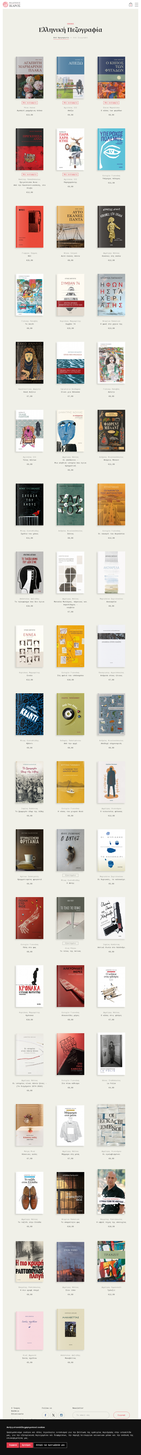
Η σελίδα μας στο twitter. (53, 1415)
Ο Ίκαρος (15, 1408)
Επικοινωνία (17, 1414)
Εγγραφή (121, 1415)
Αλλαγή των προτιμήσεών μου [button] (50, 1445)
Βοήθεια (15, 1411)
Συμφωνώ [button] (13, 1445)
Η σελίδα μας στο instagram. (61, 1415)
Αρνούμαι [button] (26, 1445)
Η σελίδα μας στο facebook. (45, 1415)
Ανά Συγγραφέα (80, 38)
